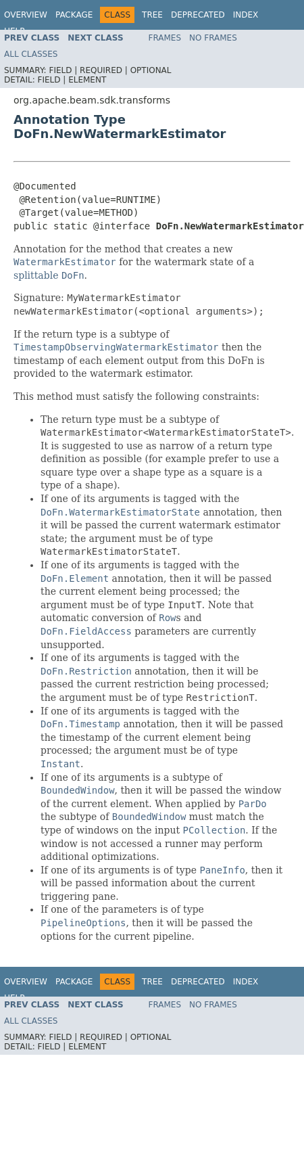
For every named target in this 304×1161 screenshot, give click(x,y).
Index (246, 15)
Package (74, 15)
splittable (36, 275)
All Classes (30, 54)
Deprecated (198, 15)
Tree (152, 15)
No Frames (213, 38)
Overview (25, 15)
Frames (165, 38)
